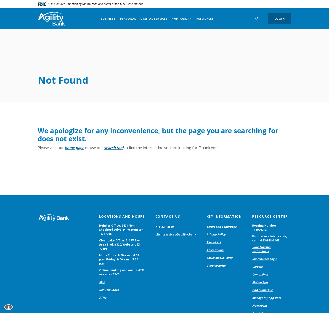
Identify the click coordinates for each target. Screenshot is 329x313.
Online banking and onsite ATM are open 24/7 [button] (121, 272)
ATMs (102, 298)
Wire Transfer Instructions (261, 249)
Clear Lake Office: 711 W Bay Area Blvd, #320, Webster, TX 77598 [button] (119, 244)
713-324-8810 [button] (164, 227)
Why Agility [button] (182, 19)
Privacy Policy (216, 234)
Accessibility (215, 250)
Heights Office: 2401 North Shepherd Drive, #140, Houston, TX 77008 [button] (121, 230)
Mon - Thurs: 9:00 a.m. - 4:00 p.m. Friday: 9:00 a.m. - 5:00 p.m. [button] (119, 259)
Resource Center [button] (270, 216)
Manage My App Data (266, 298)
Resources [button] (205, 19)
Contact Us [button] (167, 216)
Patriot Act (214, 242)
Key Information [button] (224, 216)
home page (74, 147)
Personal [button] (128, 19)
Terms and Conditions (221, 227)
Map (102, 282)
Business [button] (108, 19)
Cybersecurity (216, 266)
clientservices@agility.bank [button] (175, 234)
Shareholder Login (264, 259)
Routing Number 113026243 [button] (264, 228)
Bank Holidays (109, 290)
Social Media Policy (220, 258)
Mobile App (260, 282)
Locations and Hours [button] (122, 216)
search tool (113, 147)
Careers (257, 267)
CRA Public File (262, 290)
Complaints (260, 274)
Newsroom (259, 306)
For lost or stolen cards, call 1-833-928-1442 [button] (269, 238)
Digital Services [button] (154, 19)
